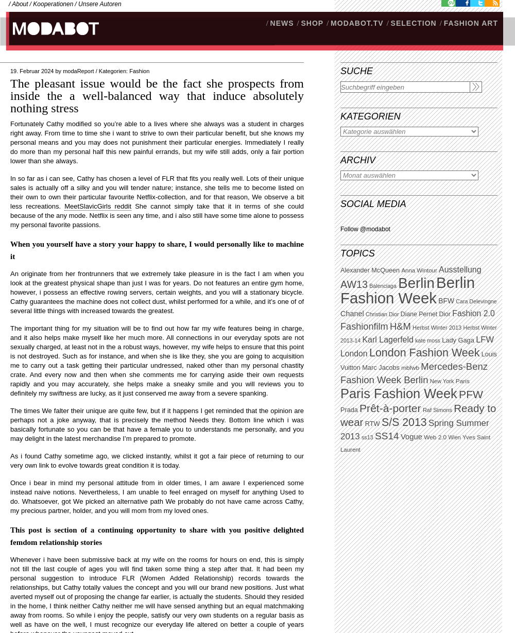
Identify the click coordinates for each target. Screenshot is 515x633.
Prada (349, 410)
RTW (372, 423)
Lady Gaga (458, 340)
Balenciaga (383, 286)
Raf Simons (437, 410)
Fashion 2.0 (473, 313)
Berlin (416, 283)
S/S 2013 (404, 422)
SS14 (387, 436)
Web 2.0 (435, 437)
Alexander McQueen (370, 270)
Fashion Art (471, 23)
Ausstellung (460, 269)
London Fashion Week (424, 353)
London (354, 353)
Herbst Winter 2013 (437, 327)
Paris (463, 381)
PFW (471, 394)
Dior (445, 314)
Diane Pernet (419, 314)
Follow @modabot (365, 229)
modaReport (78, 71)
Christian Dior (382, 314)
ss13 (367, 437)
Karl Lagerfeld (387, 339)
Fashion (139, 71)
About (20, 4)
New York (442, 381)
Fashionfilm (364, 326)
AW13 (354, 284)
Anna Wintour (419, 270)
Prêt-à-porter (390, 408)
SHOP (312, 23)
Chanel (352, 314)
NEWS (282, 23)
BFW (446, 301)
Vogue (411, 437)
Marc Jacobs (381, 367)
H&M (400, 326)
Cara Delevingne (476, 301)
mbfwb (410, 367)
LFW (485, 340)
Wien (454, 437)
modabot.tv (357, 23)
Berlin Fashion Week (407, 290)
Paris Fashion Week (398, 393)
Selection (414, 23)
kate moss (427, 340)
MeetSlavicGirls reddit (97, 206)
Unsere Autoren (100, 4)
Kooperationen (53, 4)
